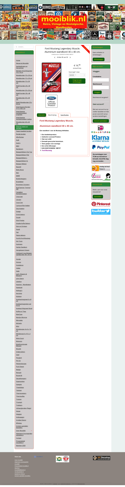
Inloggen (97, 92)
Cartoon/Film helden (23, 206)
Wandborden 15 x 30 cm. (23, 82)
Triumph (19, 402)
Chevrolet (19, 197)
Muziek (18, 349)
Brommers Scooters (22, 185)
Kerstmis (19, 293)
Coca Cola (19, 203)
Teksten (19, 390)
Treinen (18, 399)
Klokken (19, 296)
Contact (18, 438)
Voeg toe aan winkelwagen (77, 81)
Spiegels (19, 384)
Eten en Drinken (21, 226)
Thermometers (21, 393)
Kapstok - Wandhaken (23, 285)
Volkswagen (20, 417)
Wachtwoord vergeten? (100, 97)
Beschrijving (52, 115)
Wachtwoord (97, 84)
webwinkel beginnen (66, 483)
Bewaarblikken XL (22, 161)
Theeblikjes (20, 387)
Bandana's (19, 149)
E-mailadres (97, 76)
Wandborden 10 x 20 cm (24, 75)
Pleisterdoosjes (21, 364)
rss (59, 483)
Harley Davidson (21, 247)
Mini (17, 326)
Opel (17, 355)
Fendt (18, 229)
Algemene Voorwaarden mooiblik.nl (24, 434)
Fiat (17, 232)
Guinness (19, 244)
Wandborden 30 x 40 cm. (23, 98)
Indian (18, 268)
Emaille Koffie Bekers (23, 223)
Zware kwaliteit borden (23, 131)
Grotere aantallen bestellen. (22, 427)
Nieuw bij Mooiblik (22, 63)
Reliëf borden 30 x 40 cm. (23, 94)
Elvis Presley (20, 220)
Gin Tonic (19, 241)
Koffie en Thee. (21, 311)
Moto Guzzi (20, 338)
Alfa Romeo (20, 137)
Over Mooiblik (24, 431)
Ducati (18, 217)
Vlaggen (19, 414)
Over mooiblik (19, 460)
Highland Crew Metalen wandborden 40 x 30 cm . (24, 254)
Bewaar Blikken (21, 164)
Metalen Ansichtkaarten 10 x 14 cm (24, 71)
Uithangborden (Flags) (23, 408)
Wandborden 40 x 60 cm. (23, 123)
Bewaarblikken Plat (22, 155)
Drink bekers (20, 215)
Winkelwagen (98, 59)
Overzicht (41, 115)
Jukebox (19, 282)
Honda (18, 259)
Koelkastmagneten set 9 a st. (23, 305)
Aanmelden (98, 197)
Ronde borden (21, 134)
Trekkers (19, 405)
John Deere (20, 279)
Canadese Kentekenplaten (21, 193)
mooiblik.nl (38, 457)
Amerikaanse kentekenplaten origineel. (21, 113)
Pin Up (18, 361)
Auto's (18, 143)
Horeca (18, 262)
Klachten (17, 468)
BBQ (17, 146)
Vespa (18, 411)
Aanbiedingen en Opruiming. (21, 67)
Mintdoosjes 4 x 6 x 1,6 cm (23, 330)
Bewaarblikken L (21, 158)
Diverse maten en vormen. (22, 127)
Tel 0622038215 (19, 472)
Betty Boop (20, 170)
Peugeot (19, 358)
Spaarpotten (20, 381)
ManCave (19, 314)
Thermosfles (20, 396)
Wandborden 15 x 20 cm (24, 78)
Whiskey (19, 423)
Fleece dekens (20, 235)
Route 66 (19, 376)
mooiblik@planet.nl (20, 470)
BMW (18, 176)
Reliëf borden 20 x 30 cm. (23, 86)
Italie (17, 271)
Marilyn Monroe (21, 317)
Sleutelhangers (21, 379)
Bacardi (18, 167)
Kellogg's (19, 290)
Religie (18, 370)
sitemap (55, 483)
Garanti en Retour (20, 474)
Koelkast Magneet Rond (24, 308)
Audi (17, 140)
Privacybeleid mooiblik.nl (20, 442)
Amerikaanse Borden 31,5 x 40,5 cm (23, 108)
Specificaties (65, 115)
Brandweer (20, 182)
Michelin (19, 323)
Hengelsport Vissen (22, 250)
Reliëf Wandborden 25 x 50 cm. (24, 103)
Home (18, 60)
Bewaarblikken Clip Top (24, 152)
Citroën (18, 200)
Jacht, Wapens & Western (21, 275)
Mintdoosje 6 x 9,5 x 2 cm (23, 334)
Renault (18, 373)
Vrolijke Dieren (21, 420)
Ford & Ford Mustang (23, 238)
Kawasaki (19, 287)
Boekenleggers (21, 179)
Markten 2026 (20, 446)
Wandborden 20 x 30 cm (24, 90)
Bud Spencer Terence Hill (23, 188)
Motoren (19, 341)
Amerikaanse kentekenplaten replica (23, 118)
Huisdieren (19, 265)
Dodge (18, 211)
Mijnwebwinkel (81, 483)
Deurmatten (20, 209)
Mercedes (19, 320)
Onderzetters (20, 352)
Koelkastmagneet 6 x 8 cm (23, 300)
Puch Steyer (20, 367)
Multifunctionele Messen (21, 345)
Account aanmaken (100, 121)
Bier (17, 173)
